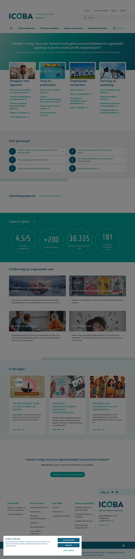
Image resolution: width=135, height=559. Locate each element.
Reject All (69, 545)
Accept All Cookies (68, 540)
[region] (42, 546)
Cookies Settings (68, 550)
